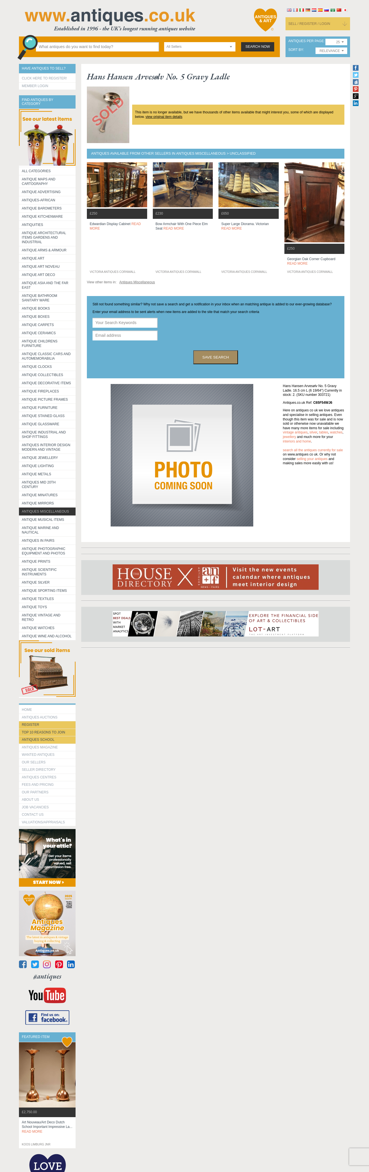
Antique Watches (38, 628)
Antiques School (38, 740)
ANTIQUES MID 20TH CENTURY (38, 484)
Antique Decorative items (46, 383)
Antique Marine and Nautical (40, 530)
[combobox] (199, 46)
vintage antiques (295, 432)
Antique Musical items (43, 520)
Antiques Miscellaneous (45, 511)
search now (257, 47)
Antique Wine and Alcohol (47, 636)
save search (215, 357)
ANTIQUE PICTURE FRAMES (45, 400)
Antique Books (36, 308)
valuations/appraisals (43, 822)
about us (30, 800)
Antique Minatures (39, 495)
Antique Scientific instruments (39, 572)
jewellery (289, 437)
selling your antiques (312, 459)
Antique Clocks (37, 367)
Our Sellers (34, 762)
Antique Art (33, 258)
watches (336, 432)
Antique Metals (36, 474)
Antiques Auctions (39, 717)
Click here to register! (44, 78)
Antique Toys (34, 607)
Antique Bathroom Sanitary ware (39, 298)
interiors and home (297, 441)
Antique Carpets (38, 325)
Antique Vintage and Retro (41, 617)
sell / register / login (309, 24)
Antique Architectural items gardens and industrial (44, 237)
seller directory (39, 770)
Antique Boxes (36, 317)
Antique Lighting (38, 466)
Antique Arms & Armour (44, 250)
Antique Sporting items (44, 591)
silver (313, 432)
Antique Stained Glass (43, 416)
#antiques (47, 976)
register (30, 725)
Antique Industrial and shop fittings (44, 434)
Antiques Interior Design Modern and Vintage (46, 447)
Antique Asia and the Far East (45, 285)
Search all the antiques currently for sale (313, 450)
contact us (33, 815)
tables (323, 432)
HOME (27, 710)
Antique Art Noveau (41, 267)
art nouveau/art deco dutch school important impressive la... (47, 1127)
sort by (295, 50)
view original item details (163, 117)
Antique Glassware (40, 424)
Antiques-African (38, 200)
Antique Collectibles (42, 375)
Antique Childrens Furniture (39, 343)
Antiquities (32, 225)
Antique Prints (36, 562)
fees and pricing (38, 785)
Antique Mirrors (38, 503)
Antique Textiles (38, 599)
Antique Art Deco (38, 275)
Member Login (35, 86)
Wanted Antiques (38, 755)
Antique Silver (36, 582)
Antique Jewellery (40, 458)
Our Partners (35, 792)
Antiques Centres (39, 777)
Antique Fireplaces (40, 391)
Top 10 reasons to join (43, 732)
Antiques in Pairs (38, 541)
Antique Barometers (42, 208)
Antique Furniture (39, 408)
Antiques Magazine (40, 747)
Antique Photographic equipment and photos (43, 551)
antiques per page (306, 41)
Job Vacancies (35, 807)
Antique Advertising (41, 192)
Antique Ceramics (39, 333)
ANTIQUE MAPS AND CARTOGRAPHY (38, 181)
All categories (36, 171)
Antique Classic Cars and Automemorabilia (46, 356)
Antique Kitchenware (42, 217)
